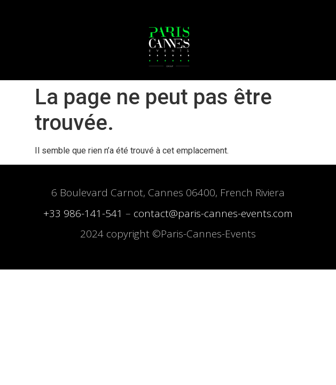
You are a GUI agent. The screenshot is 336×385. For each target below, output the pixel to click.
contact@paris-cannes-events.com (213, 213)
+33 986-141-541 (83, 213)
